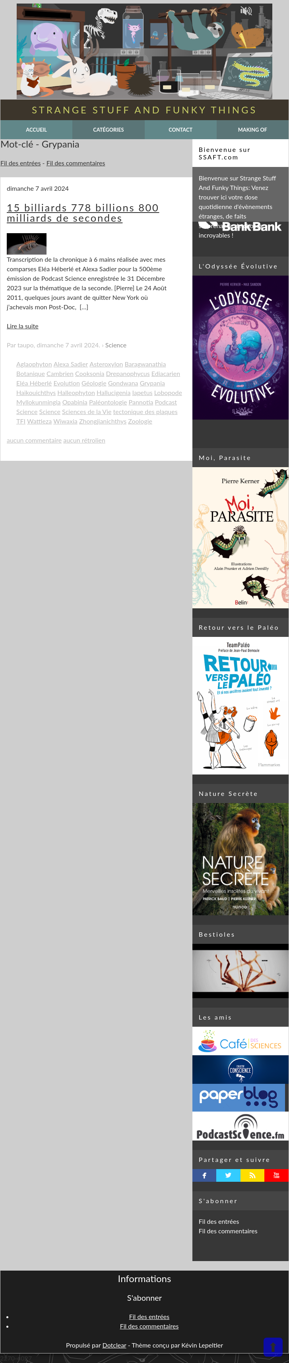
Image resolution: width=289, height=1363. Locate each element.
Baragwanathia (145, 364)
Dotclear (114, 1345)
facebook (204, 1175)
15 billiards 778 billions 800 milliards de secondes (83, 212)
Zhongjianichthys (102, 421)
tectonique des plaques (145, 411)
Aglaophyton (34, 364)
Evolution (66, 383)
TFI (20, 421)
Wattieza (39, 421)
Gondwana (123, 383)
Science (115, 345)
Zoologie (140, 421)
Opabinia (74, 402)
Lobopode (168, 392)
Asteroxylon (106, 364)
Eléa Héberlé (34, 383)
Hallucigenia (113, 392)
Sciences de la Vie (86, 411)
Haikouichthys (36, 392)
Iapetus (142, 392)
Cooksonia (90, 373)
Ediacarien (165, 373)
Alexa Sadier (71, 364)
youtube (276, 1175)
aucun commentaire (34, 440)
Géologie (94, 383)
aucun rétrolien (84, 440)
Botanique (30, 373)
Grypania (152, 383)
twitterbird (228, 1175)
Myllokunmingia (38, 402)
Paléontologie (108, 402)
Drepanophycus (128, 373)
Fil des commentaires (76, 163)
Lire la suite (23, 326)
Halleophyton (76, 392)
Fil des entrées (20, 163)
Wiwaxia (65, 421)
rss (252, 1175)
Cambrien (60, 373)
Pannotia (141, 402)
